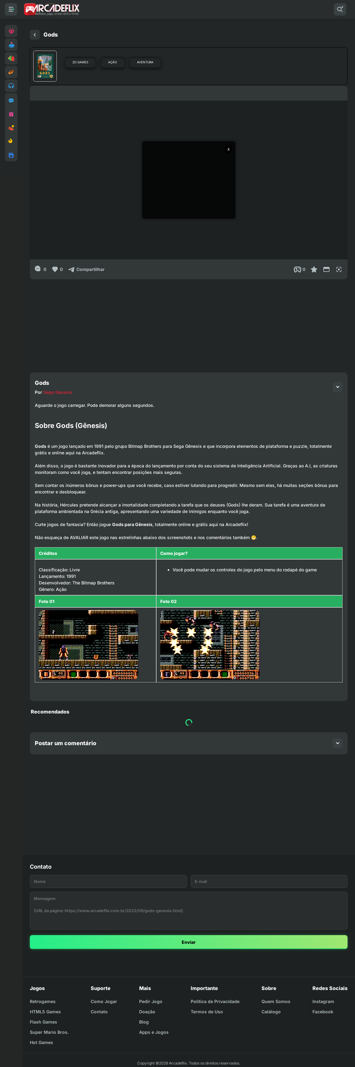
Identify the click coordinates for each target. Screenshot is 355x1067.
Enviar (189, 942)
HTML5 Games (45, 1011)
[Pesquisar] (340, 9)
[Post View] (299, 269)
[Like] (57, 269)
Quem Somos (276, 1001)
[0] (40, 269)
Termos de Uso (207, 1011)
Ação (112, 62)
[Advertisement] (189, 322)
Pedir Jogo (150, 1001)
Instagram (323, 1001)
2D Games (80, 62)
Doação (147, 1011)
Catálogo (271, 1011)
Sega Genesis (57, 392)
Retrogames (43, 1001)
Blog (144, 1021)
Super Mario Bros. (49, 1032)
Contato (99, 1011)
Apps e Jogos (154, 1032)
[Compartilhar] (86, 269)
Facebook (322, 1011)
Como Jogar (104, 1001)
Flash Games (43, 1021)
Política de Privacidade (215, 1001)
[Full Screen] (339, 269)
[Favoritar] (314, 269)
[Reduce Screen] (326, 269)
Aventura (145, 62)
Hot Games (41, 1042)
